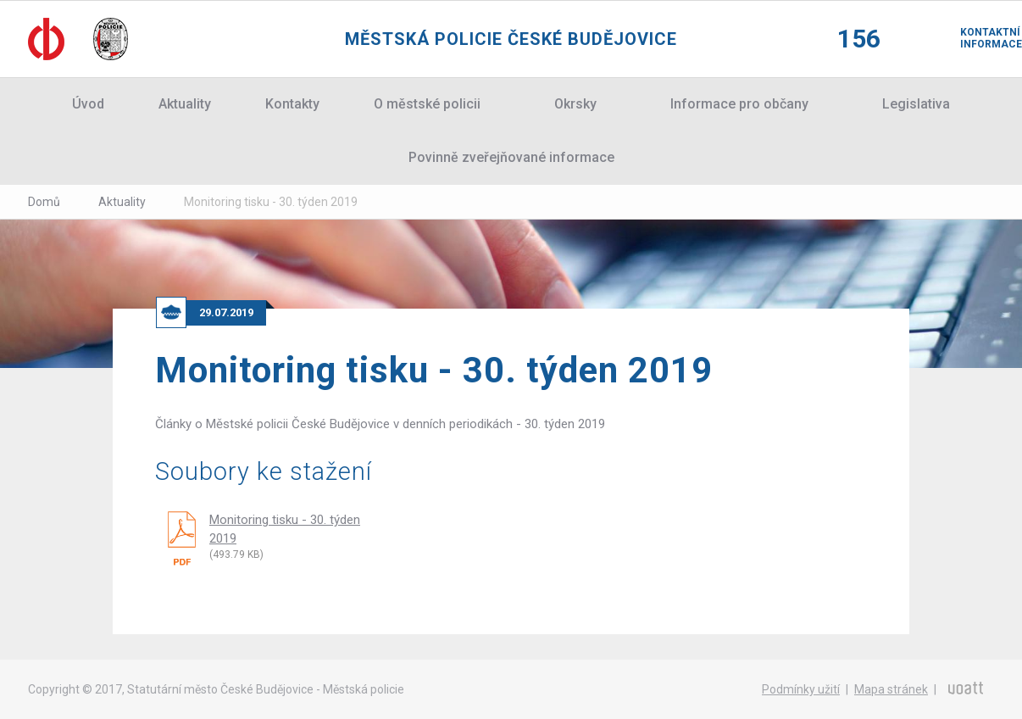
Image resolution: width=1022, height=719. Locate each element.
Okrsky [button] (575, 104)
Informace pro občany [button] (739, 104)
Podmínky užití (801, 689)
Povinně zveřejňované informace (511, 157)
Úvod (88, 104)
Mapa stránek (891, 689)
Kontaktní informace (977, 38)
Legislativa (916, 104)
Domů (44, 202)
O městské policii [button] (427, 104)
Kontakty (292, 104)
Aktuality (184, 104)
